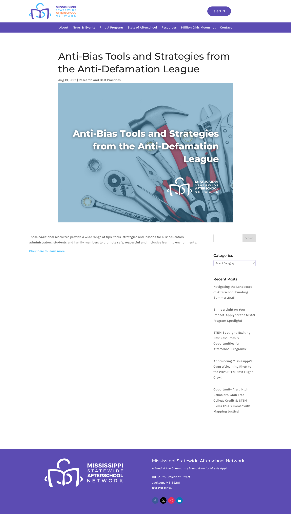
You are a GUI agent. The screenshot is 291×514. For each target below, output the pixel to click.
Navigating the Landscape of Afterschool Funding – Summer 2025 (232, 292)
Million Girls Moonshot (198, 27)
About (63, 27)
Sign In (219, 11)
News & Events (84, 27)
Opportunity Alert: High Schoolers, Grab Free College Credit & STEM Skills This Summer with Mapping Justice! (231, 400)
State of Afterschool (142, 27)
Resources (169, 27)
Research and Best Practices (100, 80)
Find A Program (111, 27)
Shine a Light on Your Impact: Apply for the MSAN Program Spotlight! (234, 315)
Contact (226, 27)
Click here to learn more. (47, 251)
